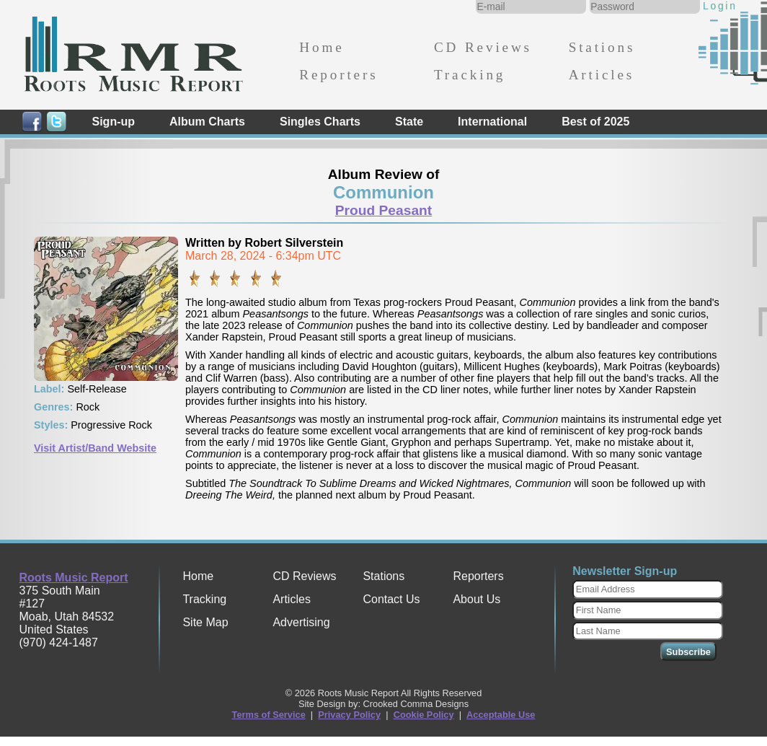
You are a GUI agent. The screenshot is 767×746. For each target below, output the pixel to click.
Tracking (469, 74)
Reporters (338, 74)
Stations (602, 47)
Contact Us (391, 599)
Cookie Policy (424, 714)
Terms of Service (269, 714)
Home (321, 47)
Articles (601, 74)
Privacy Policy (349, 714)
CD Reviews (483, 47)
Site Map (205, 622)
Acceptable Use (500, 714)
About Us (476, 599)
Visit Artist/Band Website (95, 448)
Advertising (300, 622)
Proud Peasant (383, 210)
